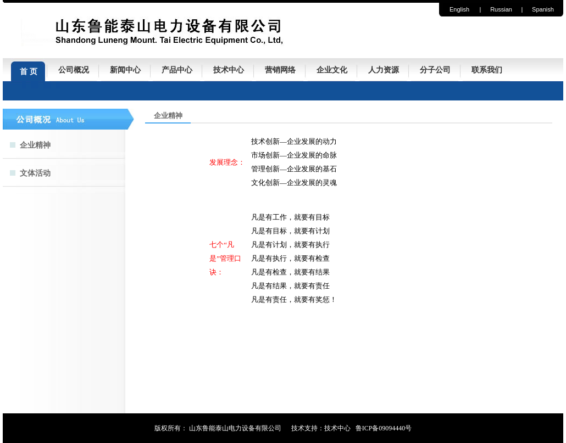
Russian (501, 9)
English (459, 9)
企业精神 (35, 145)
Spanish (543, 9)
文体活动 (35, 173)
